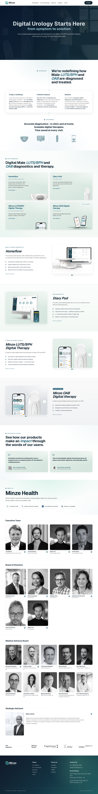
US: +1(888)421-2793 (76, 765)
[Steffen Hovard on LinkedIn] (25, 596)
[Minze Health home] (10, 2)
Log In (65, 3)
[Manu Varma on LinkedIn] (91, 714)
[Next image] (89, 260)
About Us (53, 3)
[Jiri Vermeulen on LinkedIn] (47, 552)
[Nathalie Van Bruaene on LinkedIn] (91, 596)
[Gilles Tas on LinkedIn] (69, 552)
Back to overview (10, 273)
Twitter (53, 770)
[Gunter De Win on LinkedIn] (38, 667)
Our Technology (44, 3)
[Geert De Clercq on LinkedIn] (25, 628)
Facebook (54, 767)
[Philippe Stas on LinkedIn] (69, 596)
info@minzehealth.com (76, 767)
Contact (88, 3)
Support (60, 3)
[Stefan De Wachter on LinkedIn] (20, 667)
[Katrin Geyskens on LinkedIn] (47, 596)
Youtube (53, 772)
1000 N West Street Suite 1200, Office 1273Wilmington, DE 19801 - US (80, 775)
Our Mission (35, 3)
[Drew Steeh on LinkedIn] (91, 552)
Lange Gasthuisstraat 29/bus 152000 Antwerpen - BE (79, 781)
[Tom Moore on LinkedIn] (25, 552)
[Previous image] (55, 260)
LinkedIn (53, 765)
